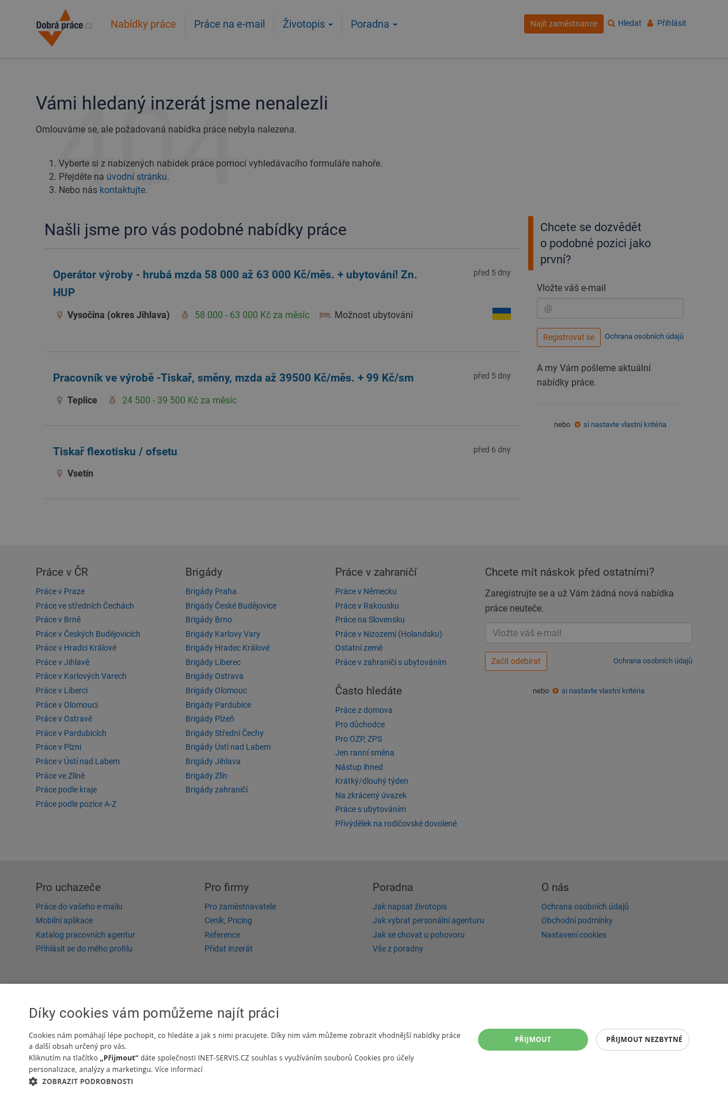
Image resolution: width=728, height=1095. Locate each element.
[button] (245, 1080)
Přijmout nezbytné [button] (644, 1039)
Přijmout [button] (533, 1039)
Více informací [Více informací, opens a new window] (179, 1069)
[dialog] (364, 1039)
